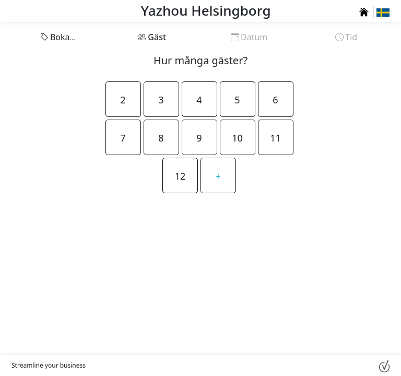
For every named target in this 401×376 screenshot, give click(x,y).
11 (275, 138)
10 (237, 138)
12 (180, 176)
